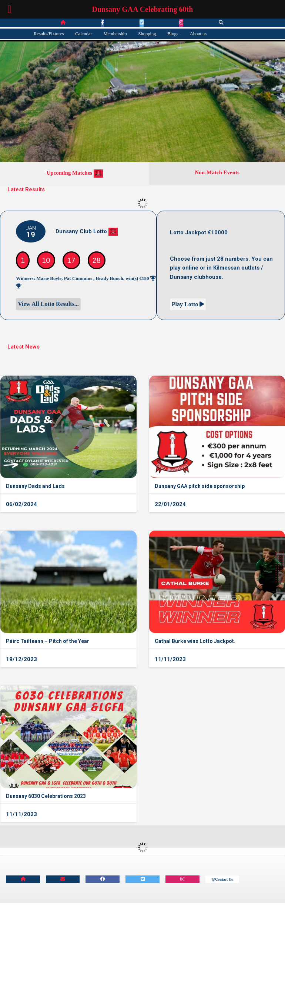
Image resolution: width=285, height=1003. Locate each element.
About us (198, 33)
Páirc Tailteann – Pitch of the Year (47, 641)
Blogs (173, 33)
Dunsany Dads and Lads (35, 486)
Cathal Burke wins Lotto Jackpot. (195, 641)
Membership (115, 33)
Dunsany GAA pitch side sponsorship (200, 486)
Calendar (83, 33)
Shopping (147, 33)
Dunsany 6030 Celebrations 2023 (46, 796)
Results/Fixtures (49, 33)
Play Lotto (188, 304)
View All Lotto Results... (48, 304)
